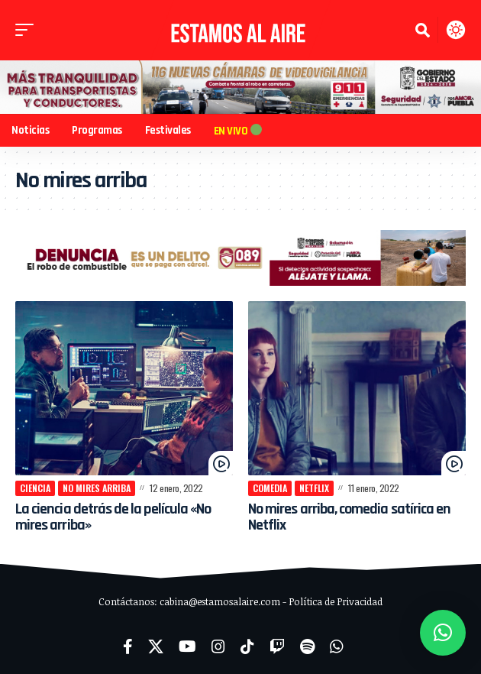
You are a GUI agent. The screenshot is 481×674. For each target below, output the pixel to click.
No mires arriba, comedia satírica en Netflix (349, 517)
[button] (28, 30)
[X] (155, 646)
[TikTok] (247, 646)
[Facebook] (128, 646)
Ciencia (35, 487)
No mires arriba (97, 487)
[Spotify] (307, 646)
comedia (270, 487)
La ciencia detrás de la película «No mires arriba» (113, 517)
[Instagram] (218, 646)
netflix (314, 487)
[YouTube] (187, 646)
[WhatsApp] (336, 646)
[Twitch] (277, 646)
